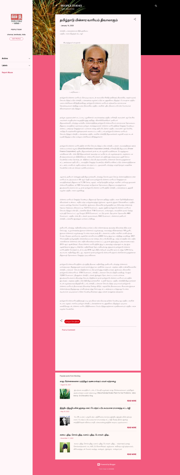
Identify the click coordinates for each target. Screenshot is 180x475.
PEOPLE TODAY (71, 5)
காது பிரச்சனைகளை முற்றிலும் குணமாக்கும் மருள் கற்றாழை (88, 381)
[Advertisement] (150, 48)
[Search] (156, 6)
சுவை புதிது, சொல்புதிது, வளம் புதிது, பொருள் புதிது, (84, 434)
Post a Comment (68, 330)
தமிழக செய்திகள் (72, 322)
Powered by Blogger (106, 464)
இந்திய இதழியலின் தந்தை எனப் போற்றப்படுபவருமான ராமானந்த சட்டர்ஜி (95, 408)
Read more (131, 401)
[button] (135, 19)
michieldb (111, 469)
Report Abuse (7, 72)
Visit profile (16, 39)
